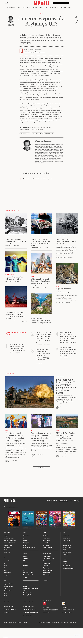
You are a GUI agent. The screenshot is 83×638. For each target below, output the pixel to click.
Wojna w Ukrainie (8, 594)
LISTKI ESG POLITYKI (29, 557)
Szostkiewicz (46, 550)
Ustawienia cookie (27, 625)
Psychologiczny (47, 578)
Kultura (35, 7)
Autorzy (65, 569)
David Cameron (24, 143)
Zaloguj (74, 3)
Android (47, 617)
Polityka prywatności (28, 616)
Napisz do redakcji (8, 616)
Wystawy (25, 575)
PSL (5, 578)
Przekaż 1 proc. (67, 557)
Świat (23, 7)
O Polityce (6, 622)
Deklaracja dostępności (29, 619)
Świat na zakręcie (48, 571)
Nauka (40, 7)
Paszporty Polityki (28, 582)
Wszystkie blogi (47, 557)
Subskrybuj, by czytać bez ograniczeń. (34, 52)
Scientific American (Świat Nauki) (30, 599)
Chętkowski (46, 555)
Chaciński (45, 553)
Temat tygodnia (47, 566)
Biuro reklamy (7, 613)
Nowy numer (12, 7)
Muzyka (25, 568)
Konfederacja (7, 582)
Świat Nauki (7, 557)
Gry (24, 580)
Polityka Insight (12, 632)
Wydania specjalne (9, 548)
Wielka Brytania (49, 143)
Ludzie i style (66, 548)
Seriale (25, 573)
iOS (43, 617)
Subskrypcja (63, 510)
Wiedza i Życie (8, 555)
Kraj (19, 7)
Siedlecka (45, 546)
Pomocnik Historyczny (10, 550)
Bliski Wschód (7, 601)
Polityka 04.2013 (24, 137)
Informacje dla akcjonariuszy (30, 622)
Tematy (65, 571)
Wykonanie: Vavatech (55, 632)
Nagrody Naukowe (28, 605)
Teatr (24, 578)
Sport (64, 560)
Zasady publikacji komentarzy (30, 613)
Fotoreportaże (66, 550)
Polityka (6, 546)
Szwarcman (46, 548)
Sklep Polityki (66, 576)
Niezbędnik (7, 562)
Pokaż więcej (41, 477)
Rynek (28, 7)
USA (5, 598)
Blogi (46, 7)
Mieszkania (26, 546)
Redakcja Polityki (8, 611)
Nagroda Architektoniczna (30, 585)
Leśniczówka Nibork (22, 632)
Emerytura (26, 553)
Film (24, 571)
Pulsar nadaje (47, 585)
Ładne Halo (48, 632)
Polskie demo (46, 582)
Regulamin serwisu (28, 611)
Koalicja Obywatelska (9, 571)
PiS (4, 573)
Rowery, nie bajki (47, 580)
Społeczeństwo (67, 555)
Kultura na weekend (48, 568)
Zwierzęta (65, 564)
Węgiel (25, 550)
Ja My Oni (6, 560)
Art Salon (25, 587)
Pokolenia (63, 7)
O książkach (46, 573)
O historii (45, 575)
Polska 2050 (7, 580)
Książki (25, 566)
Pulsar (25, 596)
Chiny (5, 605)
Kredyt (25, 555)
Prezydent (6, 585)
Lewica (6, 575)
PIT (24, 548)
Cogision (43, 632)
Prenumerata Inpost (52, 510)
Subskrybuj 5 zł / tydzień (60, 3)
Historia (65, 553)
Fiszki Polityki (65, 617)
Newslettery (66, 546)
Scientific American (9, 553)
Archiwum (66, 567)
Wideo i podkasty (54, 7)
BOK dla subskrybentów (10, 619)
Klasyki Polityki (67, 562)
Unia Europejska (37, 143)
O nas (64, 574)
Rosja (5, 603)
